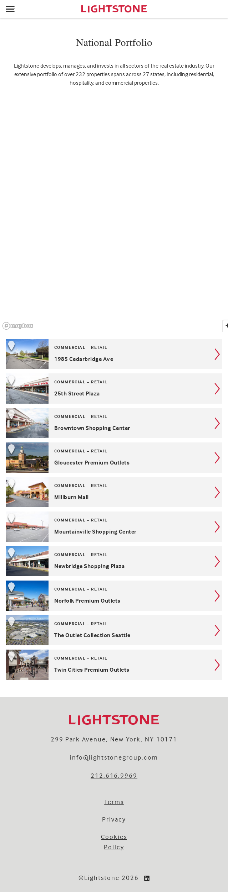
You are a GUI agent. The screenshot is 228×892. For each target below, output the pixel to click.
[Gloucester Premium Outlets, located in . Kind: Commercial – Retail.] (114, 457)
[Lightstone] (114, 8)
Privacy (114, 819)
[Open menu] (10, 9)
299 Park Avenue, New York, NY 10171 (114, 739)
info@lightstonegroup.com (114, 757)
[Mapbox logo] (18, 326)
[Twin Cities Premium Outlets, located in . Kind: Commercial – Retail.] (114, 664)
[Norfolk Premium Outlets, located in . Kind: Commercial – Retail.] (114, 595)
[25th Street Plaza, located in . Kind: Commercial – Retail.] (114, 388)
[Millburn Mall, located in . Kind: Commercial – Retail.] (114, 492)
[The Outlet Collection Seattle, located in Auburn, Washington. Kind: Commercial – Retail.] (114, 630)
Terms (114, 802)
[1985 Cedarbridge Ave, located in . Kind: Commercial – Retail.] (114, 354)
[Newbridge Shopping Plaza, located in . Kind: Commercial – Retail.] (114, 561)
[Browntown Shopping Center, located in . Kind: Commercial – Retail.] (114, 423)
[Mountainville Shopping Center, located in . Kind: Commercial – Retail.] (114, 526)
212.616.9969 (114, 775)
